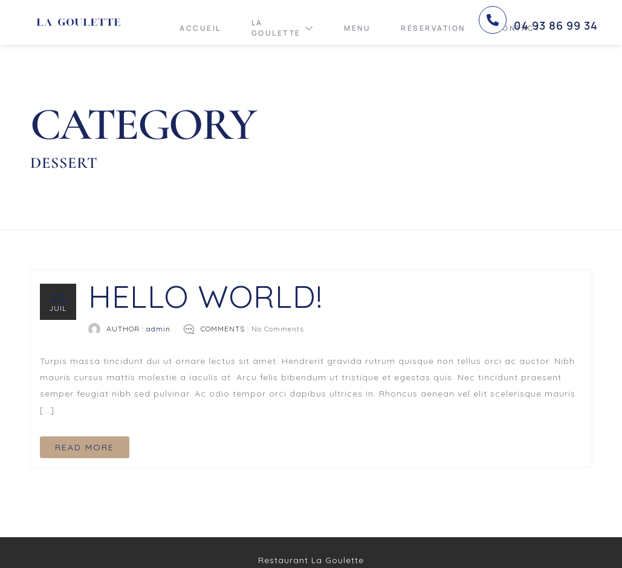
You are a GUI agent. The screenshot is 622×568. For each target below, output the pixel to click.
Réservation (433, 28)
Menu (357, 28)
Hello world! (205, 296)
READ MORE (84, 447)
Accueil (200, 28)
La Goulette (282, 28)
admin (158, 328)
